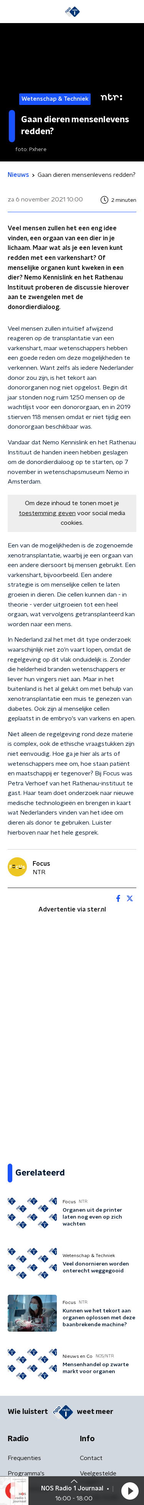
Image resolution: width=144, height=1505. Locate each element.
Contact (91, 1458)
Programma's (26, 1473)
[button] (130, 1490)
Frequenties (24, 1458)
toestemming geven (47, 513)
